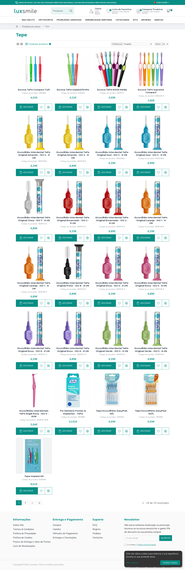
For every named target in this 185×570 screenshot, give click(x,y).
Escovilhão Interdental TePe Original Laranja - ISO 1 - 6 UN (151, 220)
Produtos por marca (31, 26)
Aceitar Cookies (170, 562)
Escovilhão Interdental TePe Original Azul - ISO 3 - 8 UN (151, 153)
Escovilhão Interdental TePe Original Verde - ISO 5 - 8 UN (151, 349)
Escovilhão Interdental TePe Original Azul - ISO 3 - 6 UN (112, 153)
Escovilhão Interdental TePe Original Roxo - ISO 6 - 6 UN (33, 349)
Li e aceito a (140, 544)
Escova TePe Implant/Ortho (73, 89)
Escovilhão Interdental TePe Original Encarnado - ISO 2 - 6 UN (73, 220)
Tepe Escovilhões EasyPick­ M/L (112, 412)
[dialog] (153, 559)
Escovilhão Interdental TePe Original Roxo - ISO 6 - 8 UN (73, 349)
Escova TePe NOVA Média (112, 89)
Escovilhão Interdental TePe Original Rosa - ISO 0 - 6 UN (112, 284)
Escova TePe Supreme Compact (151, 91)
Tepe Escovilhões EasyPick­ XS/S (151, 412)
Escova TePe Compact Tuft (34, 89)
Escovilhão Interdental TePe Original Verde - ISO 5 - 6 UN (112, 349)
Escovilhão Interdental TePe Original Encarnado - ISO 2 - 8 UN (112, 220)
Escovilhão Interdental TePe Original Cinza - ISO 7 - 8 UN (33, 219)
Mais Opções (132, 562)
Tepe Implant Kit (34, 476)
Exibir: (159, 44)
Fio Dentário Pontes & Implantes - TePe (73, 412)
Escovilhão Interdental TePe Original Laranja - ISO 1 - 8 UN (33, 286)
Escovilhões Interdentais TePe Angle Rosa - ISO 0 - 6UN (34, 413)
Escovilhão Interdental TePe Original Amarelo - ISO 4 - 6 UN (33, 155)
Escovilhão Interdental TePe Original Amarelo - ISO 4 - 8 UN (73, 155)
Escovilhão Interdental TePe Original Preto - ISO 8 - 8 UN (73, 284)
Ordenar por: (122, 44)
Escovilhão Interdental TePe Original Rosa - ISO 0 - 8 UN (151, 284)
